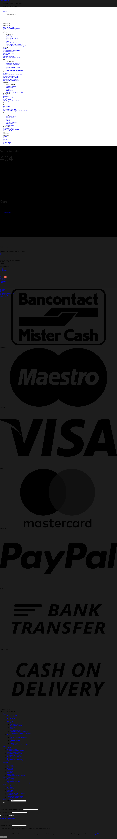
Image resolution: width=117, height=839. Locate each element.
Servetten (12, 742)
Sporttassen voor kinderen (14, 759)
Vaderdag (9, 791)
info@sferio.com (4, 269)
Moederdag (9, 790)
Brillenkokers (10, 774)
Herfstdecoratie (10, 786)
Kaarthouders (14, 724)
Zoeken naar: (10, 14)
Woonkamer (9, 721)
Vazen (11, 728)
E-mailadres (6, 825)
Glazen (12, 736)
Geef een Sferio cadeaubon (14, 797)
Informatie (6, 133)
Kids (4, 59)
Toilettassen (9, 771)
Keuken (8, 734)
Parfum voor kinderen (12, 749)
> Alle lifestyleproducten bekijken (15, 775)
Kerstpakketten (10, 717)
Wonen (5, 32)
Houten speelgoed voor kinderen (15, 750)
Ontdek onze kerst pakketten (14, 796)
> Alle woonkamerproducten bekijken (20, 733)
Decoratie (12, 727)
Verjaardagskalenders (12, 780)
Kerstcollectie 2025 (11, 715)
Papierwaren (7, 103)
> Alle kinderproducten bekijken (15, 761)
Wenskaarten (10, 778)
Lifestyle (5, 82)
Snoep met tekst (11, 766)
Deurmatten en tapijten (16, 730)
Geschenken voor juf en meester (15, 793)
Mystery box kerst (11, 794)
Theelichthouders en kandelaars (19, 731)
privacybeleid (95, 834)
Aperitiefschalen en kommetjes (18, 737)
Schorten (9, 772)
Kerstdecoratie (10, 718)
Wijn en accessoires (15, 739)
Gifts (4, 113)
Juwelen (8, 764)
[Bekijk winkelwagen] (4, 11)
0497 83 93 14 (4, 270)
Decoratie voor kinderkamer (14, 753)
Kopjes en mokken (15, 740)
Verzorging (9, 765)
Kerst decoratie (10, 787)
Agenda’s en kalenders (13, 781)
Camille (8, 747)
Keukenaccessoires (15, 743)
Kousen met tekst (11, 768)
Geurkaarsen (13, 723)
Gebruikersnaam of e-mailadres (11, 809)
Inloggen (11, 815)
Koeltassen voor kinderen (13, 752)
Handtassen (9, 769)
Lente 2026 (6, 23)
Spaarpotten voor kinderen (14, 758)
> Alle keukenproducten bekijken (19, 745)
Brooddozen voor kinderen (14, 756)
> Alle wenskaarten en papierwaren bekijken (19, 783)
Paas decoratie (10, 788)
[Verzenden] (4, 802)
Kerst (4, 714)
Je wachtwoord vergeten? (7, 818)
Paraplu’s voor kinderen (13, 755)
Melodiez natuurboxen (16, 725)
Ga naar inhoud (4, 0)
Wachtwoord (6, 812)
